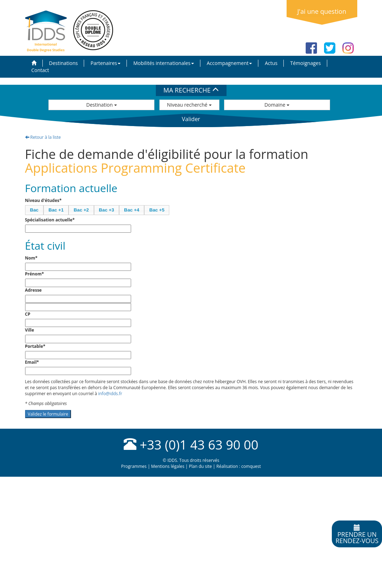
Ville (29, 330)
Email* (32, 362)
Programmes (134, 466)
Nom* (31, 258)
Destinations (63, 63)
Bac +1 (56, 210)
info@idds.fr (110, 394)
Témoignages (305, 63)
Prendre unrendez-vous (356, 534)
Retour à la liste (43, 137)
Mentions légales (167, 466)
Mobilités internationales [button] (163, 63)
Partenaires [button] (105, 63)
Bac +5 (156, 210)
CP (27, 314)
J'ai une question (321, 11)
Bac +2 (81, 210)
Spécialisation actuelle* (50, 220)
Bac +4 (131, 210)
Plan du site (200, 466)
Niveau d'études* (43, 200)
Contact (40, 70)
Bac (34, 210)
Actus (271, 63)
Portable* (35, 346)
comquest (251, 466)
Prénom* (34, 274)
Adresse (33, 290)
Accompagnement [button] (229, 63)
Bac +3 (106, 210)
